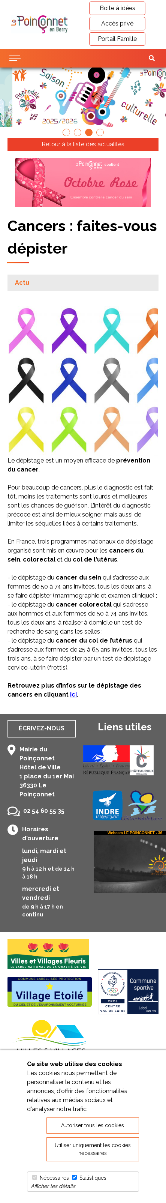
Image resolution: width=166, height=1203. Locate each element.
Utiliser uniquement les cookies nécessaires (93, 1149)
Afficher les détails (53, 1186)
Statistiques (92, 1178)
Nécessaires (54, 1178)
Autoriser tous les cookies (92, 1125)
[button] (66, 132)
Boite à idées (117, 8)
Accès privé (117, 23)
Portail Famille (117, 38)
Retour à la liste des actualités (83, 144)
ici (73, 694)
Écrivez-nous (41, 728)
